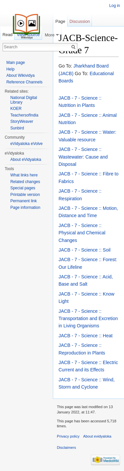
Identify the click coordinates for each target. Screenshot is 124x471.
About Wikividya (20, 75)
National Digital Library (23, 100)
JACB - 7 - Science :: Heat (85, 335)
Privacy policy (68, 436)
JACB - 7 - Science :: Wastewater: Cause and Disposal (83, 157)
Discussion (79, 21)
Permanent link (23, 201)
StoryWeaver (21, 121)
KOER (15, 108)
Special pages (22, 188)
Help (10, 69)
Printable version (25, 194)
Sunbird (17, 128)
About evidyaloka (97, 436)
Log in (114, 5)
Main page (15, 62)
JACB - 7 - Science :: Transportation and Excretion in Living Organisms (88, 318)
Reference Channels (24, 82)
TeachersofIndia (24, 115)
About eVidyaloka (25, 159)
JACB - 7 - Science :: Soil (84, 250)
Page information (25, 207)
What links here (24, 175)
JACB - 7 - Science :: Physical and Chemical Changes (82, 233)
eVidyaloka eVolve (26, 143)
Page (60, 21)
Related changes (25, 181)
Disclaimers (66, 447)
